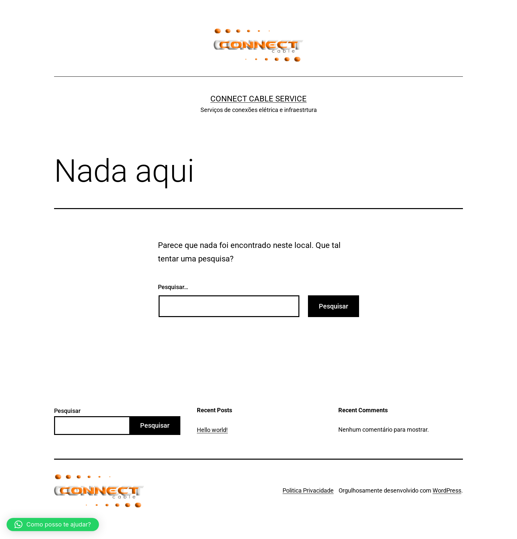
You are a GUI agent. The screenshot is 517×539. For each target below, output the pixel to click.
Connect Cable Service (258, 98)
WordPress (447, 490)
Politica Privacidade (308, 490)
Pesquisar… (173, 286)
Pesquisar (67, 410)
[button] (53, 524)
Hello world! (212, 429)
